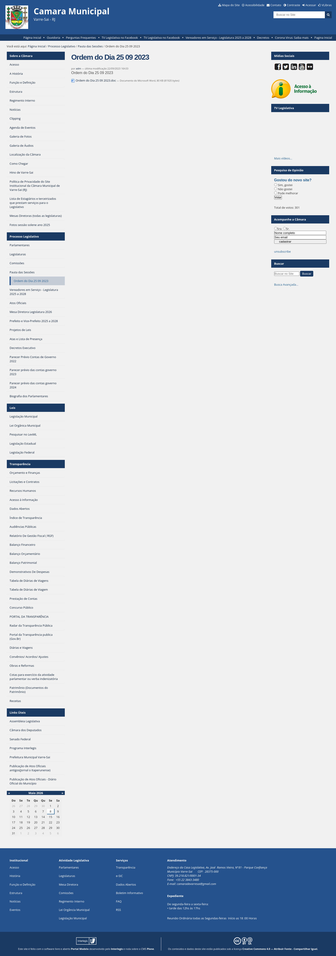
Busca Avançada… (286, 284)
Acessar (311, 5)
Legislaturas (67, 876)
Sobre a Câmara (21, 56)
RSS (118, 910)
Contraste (293, 5)
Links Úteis (17, 712)
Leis (12, 408)
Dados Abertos (126, 884)
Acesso (14, 867)
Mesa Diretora (68, 884)
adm (78, 68)
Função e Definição (22, 884)
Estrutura (16, 893)
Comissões (66, 893)
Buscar (279, 263)
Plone (150, 949)
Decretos (263, 38)
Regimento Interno (71, 901)
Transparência (20, 464)
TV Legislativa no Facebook (120, 38)
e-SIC (119, 876)
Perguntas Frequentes (81, 38)
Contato (276, 5)
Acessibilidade (254, 5)
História (15, 876)
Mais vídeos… (283, 158)
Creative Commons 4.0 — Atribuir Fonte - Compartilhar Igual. (280, 949)
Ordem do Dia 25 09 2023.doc (94, 80)
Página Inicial (32, 38)
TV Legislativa (284, 108)
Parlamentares (69, 867)
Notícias (15, 901)
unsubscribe (282, 251)
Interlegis (117, 949)
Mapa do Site (231, 5)
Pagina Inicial (323, 38)
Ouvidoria (53, 38)
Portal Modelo (80, 949)
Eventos (15, 910)
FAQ (119, 901)
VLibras (327, 5)
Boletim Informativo (129, 893)
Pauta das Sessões (90, 46)
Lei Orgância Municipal (74, 910)
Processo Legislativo (61, 46)
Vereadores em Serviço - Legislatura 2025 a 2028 (218, 38)
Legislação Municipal (73, 918)
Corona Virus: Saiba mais (292, 38)
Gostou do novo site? (292, 180)
